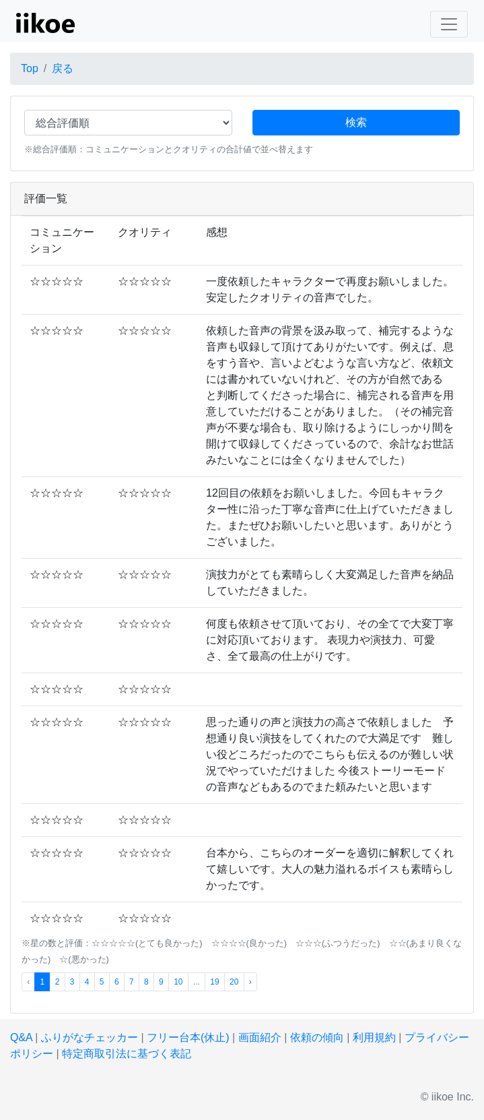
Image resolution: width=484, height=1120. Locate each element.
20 (234, 982)
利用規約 (374, 1037)
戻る (62, 68)
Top (29, 68)
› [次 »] (250, 982)
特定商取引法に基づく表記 (126, 1053)
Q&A (21, 1037)
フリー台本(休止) (188, 1037)
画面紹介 (259, 1037)
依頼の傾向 (317, 1037)
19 (214, 982)
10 (178, 982)
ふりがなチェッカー (89, 1037)
